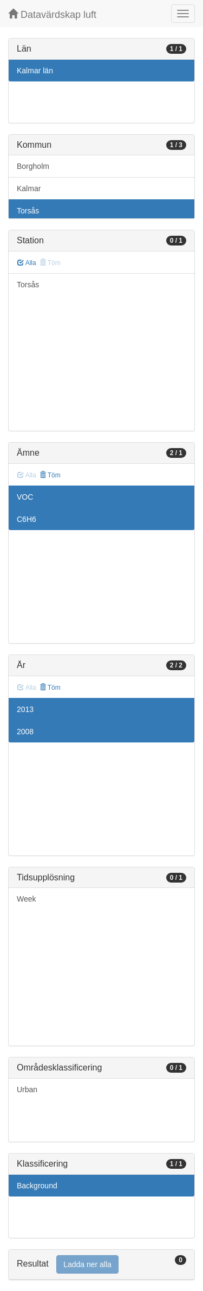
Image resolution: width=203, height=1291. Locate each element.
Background (37, 1185)
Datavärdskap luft (52, 14)
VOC (25, 497)
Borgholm (33, 166)
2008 (25, 731)
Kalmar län (35, 70)
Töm (50, 475)
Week (26, 899)
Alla (26, 263)
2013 (25, 709)
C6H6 (26, 519)
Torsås (28, 210)
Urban (27, 1089)
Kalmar (29, 188)
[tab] (101, 1265)
